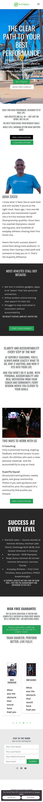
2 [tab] (16, 722)
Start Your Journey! (21, 328)
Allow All (11, 797)
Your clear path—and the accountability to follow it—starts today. (21, 629)
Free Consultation (21, 137)
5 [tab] (27, 722)
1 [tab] (13, 722)
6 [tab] (30, 722)
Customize (30, 797)
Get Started (21, 81)
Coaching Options (22, 142)
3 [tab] (20, 722)
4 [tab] (23, 722)
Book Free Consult (22, 87)
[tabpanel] (12, 687)
